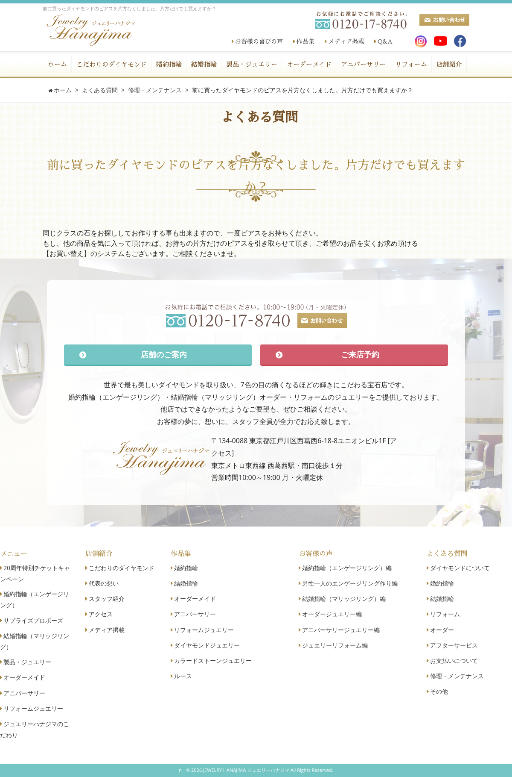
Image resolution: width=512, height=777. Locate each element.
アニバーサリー (363, 64)
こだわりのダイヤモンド (111, 64)
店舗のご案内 (164, 354)
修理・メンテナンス (457, 676)
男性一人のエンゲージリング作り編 (350, 583)
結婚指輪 (204, 64)
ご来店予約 (360, 354)
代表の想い (104, 583)
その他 (439, 691)
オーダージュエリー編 (332, 614)
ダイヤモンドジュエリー (207, 645)
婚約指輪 (169, 64)
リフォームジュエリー (33, 708)
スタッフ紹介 (107, 599)
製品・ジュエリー (251, 64)
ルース (183, 676)
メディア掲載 (346, 41)
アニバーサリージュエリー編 (341, 630)
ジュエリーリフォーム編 (335, 645)
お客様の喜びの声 (259, 41)
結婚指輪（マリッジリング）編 (344, 599)
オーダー (442, 630)
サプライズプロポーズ (33, 620)
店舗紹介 (449, 64)
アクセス (101, 614)
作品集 (305, 41)
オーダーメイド (309, 64)
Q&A (385, 41)
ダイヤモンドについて (460, 568)
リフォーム (411, 64)
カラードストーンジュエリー (213, 660)
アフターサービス (454, 645)
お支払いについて (454, 660)
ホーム (57, 64)
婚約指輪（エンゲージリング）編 (347, 568)
